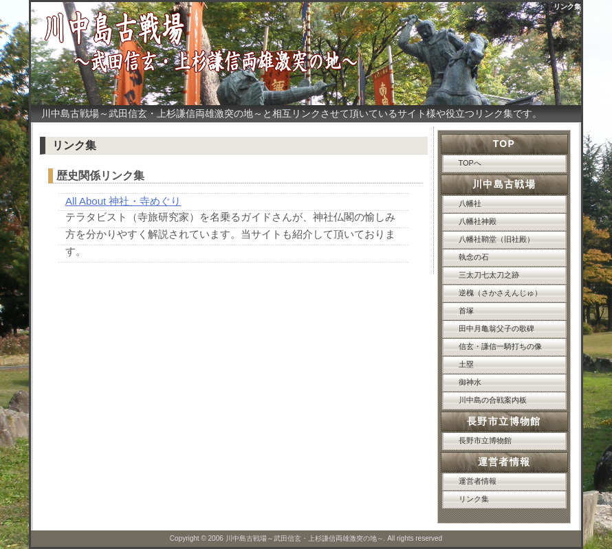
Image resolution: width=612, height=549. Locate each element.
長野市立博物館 (485, 440)
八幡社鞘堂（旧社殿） (496, 239)
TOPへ (470, 163)
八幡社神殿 (477, 221)
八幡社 (470, 203)
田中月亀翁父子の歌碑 (496, 328)
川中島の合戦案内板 (493, 400)
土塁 (466, 364)
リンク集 (474, 499)
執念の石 (474, 257)
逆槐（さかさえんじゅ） (500, 293)
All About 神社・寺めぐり (123, 201)
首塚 (466, 310)
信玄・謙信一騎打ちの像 (500, 346)
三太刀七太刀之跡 (489, 275)
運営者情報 (477, 481)
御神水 (470, 382)
